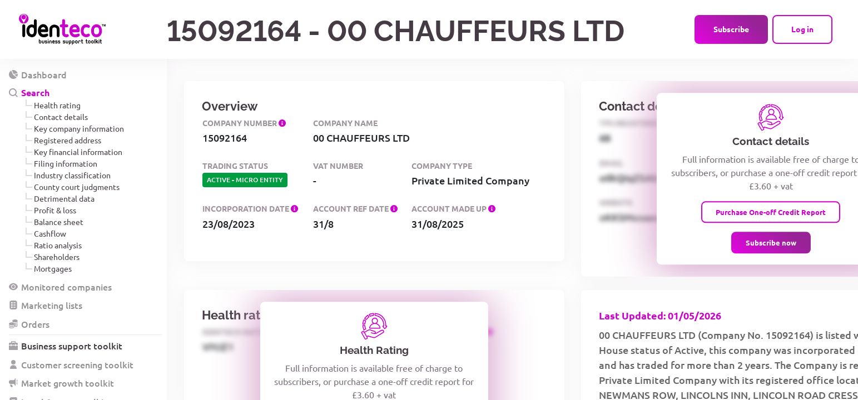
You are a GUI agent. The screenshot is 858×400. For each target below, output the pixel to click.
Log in (802, 29)
